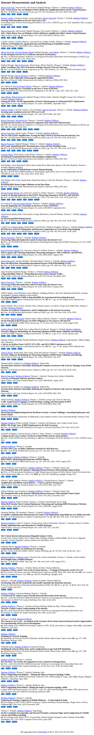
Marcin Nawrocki (7, 8)
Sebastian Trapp (22, 557)
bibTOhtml (43, 732)
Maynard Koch (21, 120)
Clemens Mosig (7, 155)
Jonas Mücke (54, 52)
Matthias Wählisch (75, 8)
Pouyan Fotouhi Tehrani (24, 52)
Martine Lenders (7, 18)
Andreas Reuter (7, 329)
